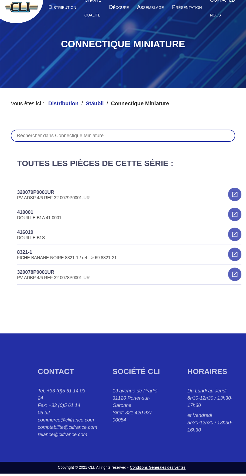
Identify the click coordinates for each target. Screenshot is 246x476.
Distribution (63, 103)
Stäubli (95, 103)
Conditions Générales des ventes (158, 467)
